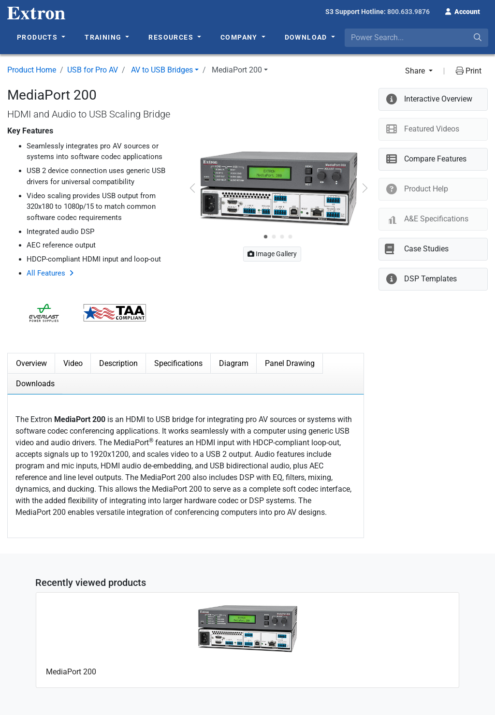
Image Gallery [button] (272, 254)
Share (416, 70)
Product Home (31, 69)
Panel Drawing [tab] (290, 363)
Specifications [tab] (178, 363)
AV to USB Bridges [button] (162, 69)
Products (38, 37)
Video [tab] (73, 363)
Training (104, 37)
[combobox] (416, 38)
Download (307, 37)
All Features (46, 273)
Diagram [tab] (233, 363)
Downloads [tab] (35, 383)
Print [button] (468, 70)
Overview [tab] (31, 363)
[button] (462, 10)
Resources (171, 37)
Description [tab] (118, 363)
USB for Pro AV (92, 69)
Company (240, 37)
